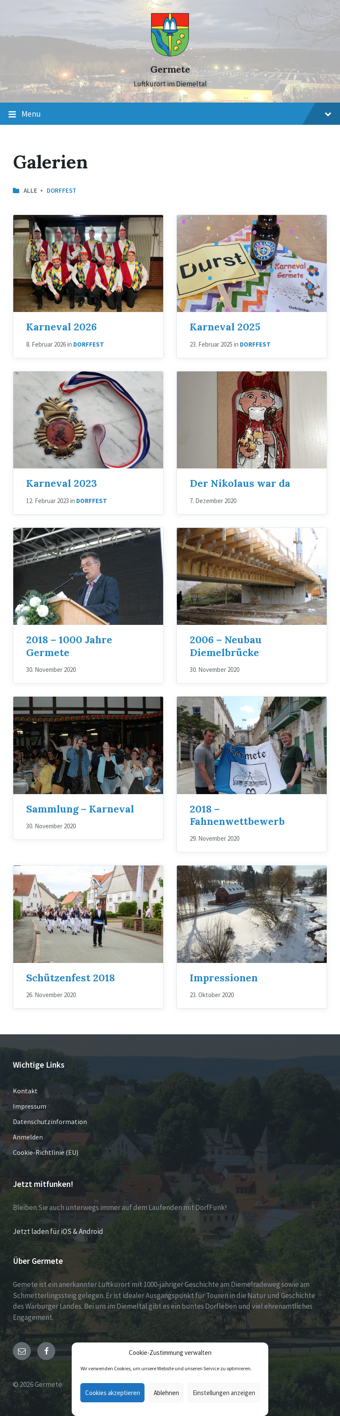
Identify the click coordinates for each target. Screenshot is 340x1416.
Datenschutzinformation (50, 1121)
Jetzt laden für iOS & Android (58, 1231)
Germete (170, 69)
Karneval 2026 (61, 326)
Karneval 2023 (61, 483)
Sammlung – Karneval (80, 808)
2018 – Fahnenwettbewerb (237, 814)
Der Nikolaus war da (240, 483)
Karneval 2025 (225, 326)
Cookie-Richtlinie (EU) (45, 1152)
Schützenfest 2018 (70, 977)
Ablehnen (166, 1393)
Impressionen (224, 977)
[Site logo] (170, 54)
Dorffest (61, 190)
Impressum (29, 1106)
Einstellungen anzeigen (224, 1393)
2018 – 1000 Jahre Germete (69, 645)
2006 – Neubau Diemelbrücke (226, 645)
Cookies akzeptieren (112, 1393)
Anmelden (28, 1137)
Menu (170, 114)
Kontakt (25, 1090)
